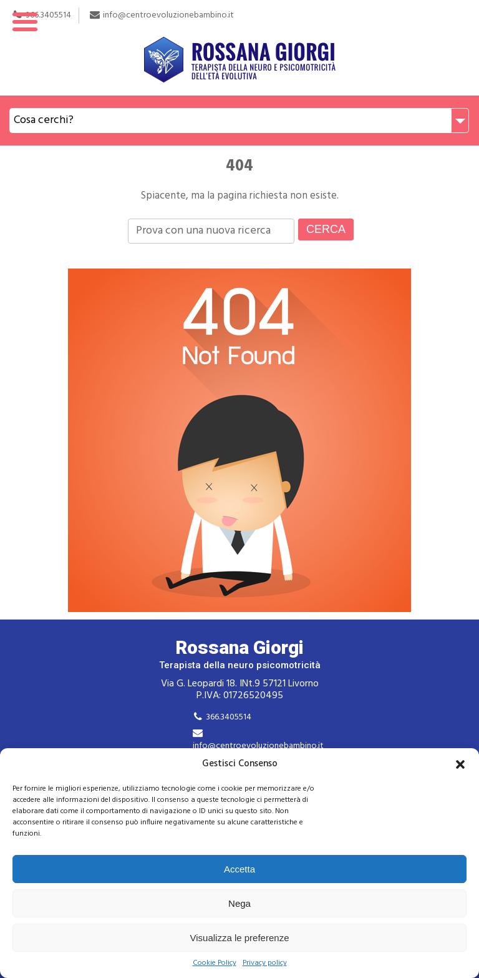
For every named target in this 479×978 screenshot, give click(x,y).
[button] (460, 764)
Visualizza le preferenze (239, 937)
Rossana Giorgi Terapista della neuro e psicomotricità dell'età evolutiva (239, 48)
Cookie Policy (214, 963)
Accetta (239, 869)
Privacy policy (265, 963)
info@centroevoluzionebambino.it (258, 746)
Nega (239, 903)
